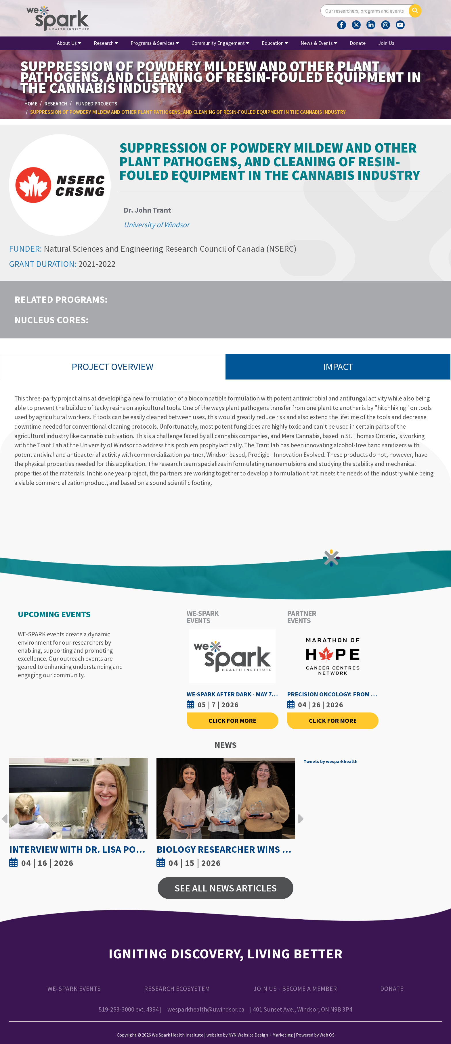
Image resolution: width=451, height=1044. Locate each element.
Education (275, 43)
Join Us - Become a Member (295, 989)
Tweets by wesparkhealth (330, 761)
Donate (358, 43)
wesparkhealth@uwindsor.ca (205, 1009)
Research (106, 43)
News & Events (319, 43)
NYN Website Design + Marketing (260, 1035)
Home (30, 103)
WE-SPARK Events (74, 989)
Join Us (386, 43)
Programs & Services (155, 43)
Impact (338, 367)
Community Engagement (220, 43)
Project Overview (112, 367)
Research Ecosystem (177, 989)
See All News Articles (226, 888)
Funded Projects (96, 103)
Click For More (232, 721)
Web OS (327, 1035)
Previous (5, 814)
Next (299, 814)
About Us (69, 43)
